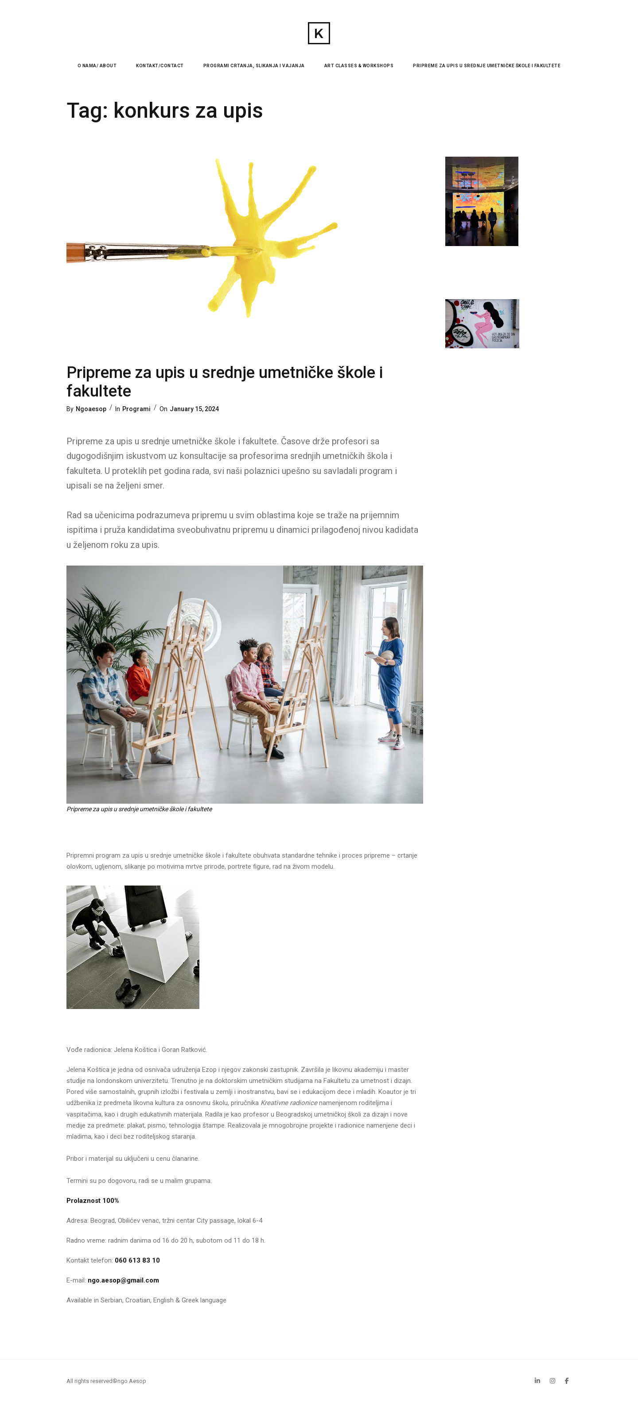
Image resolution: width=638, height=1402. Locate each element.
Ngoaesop (91, 408)
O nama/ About (97, 65)
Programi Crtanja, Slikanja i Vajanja (254, 65)
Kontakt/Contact (160, 65)
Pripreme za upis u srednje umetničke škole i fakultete (486, 65)
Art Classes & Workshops (359, 65)
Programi (136, 408)
